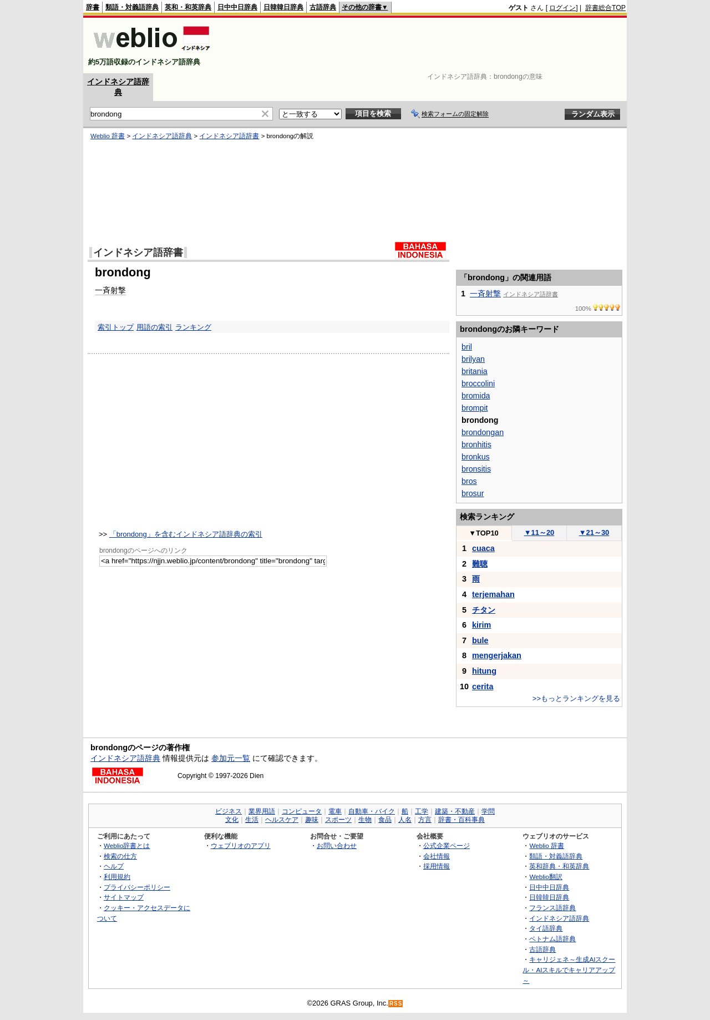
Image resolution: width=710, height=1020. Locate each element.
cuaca (483, 548)
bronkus (476, 456)
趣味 (311, 819)
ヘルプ (114, 866)
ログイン (562, 8)
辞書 (92, 7)
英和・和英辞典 (188, 7)
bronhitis (476, 444)
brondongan (483, 432)
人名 (405, 819)
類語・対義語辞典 (132, 7)
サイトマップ (124, 897)
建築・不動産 (455, 811)
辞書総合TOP (605, 8)
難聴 (480, 563)
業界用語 (261, 811)
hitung (484, 670)
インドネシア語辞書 (229, 136)
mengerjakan (496, 655)
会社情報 (436, 856)
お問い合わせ (337, 845)
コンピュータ (302, 811)
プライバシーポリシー (137, 887)
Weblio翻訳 (545, 876)
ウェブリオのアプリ (241, 845)
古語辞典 (323, 7)
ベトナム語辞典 (552, 938)
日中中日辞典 (237, 7)
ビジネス (228, 811)
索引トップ (116, 327)
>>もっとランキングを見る (576, 698)
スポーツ (338, 819)
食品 (385, 819)
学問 (488, 811)
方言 (425, 819)
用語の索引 (154, 327)
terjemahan (493, 594)
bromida (476, 395)
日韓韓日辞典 (283, 7)
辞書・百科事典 (461, 819)
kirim (481, 624)
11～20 (539, 532)
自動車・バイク (371, 811)
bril (467, 346)
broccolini (478, 383)
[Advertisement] (424, 45)
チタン (483, 609)
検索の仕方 (120, 856)
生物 (365, 819)
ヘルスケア (281, 819)
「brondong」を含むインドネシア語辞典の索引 (185, 534)
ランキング (193, 327)
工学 (421, 811)
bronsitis (476, 468)
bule (480, 640)
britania (475, 371)
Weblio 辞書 (107, 136)
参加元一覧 (230, 758)
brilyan (473, 359)
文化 (232, 819)
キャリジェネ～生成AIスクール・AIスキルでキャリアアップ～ (569, 969)
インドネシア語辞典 (162, 136)
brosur (473, 493)
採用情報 (436, 866)
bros (469, 481)
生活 (251, 819)
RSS (396, 1004)
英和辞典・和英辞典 (559, 866)
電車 (335, 811)
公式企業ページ (446, 845)
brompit (475, 407)
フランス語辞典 (552, 907)
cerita (482, 686)
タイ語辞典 (545, 928)
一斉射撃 (110, 290)
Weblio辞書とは (127, 845)
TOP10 (484, 533)
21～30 (594, 532)
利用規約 (117, 876)
